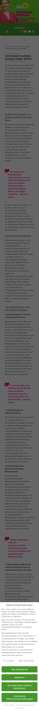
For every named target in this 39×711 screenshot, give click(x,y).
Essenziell (9, 661)
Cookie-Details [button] (9, 705)
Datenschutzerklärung (10, 649)
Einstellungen (26, 652)
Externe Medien (26, 661)
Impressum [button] (19, 708)
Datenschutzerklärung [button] (26, 705)
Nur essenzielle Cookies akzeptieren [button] (19, 687)
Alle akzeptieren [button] (19, 669)
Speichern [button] (19, 677)
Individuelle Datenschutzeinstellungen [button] (19, 697)
